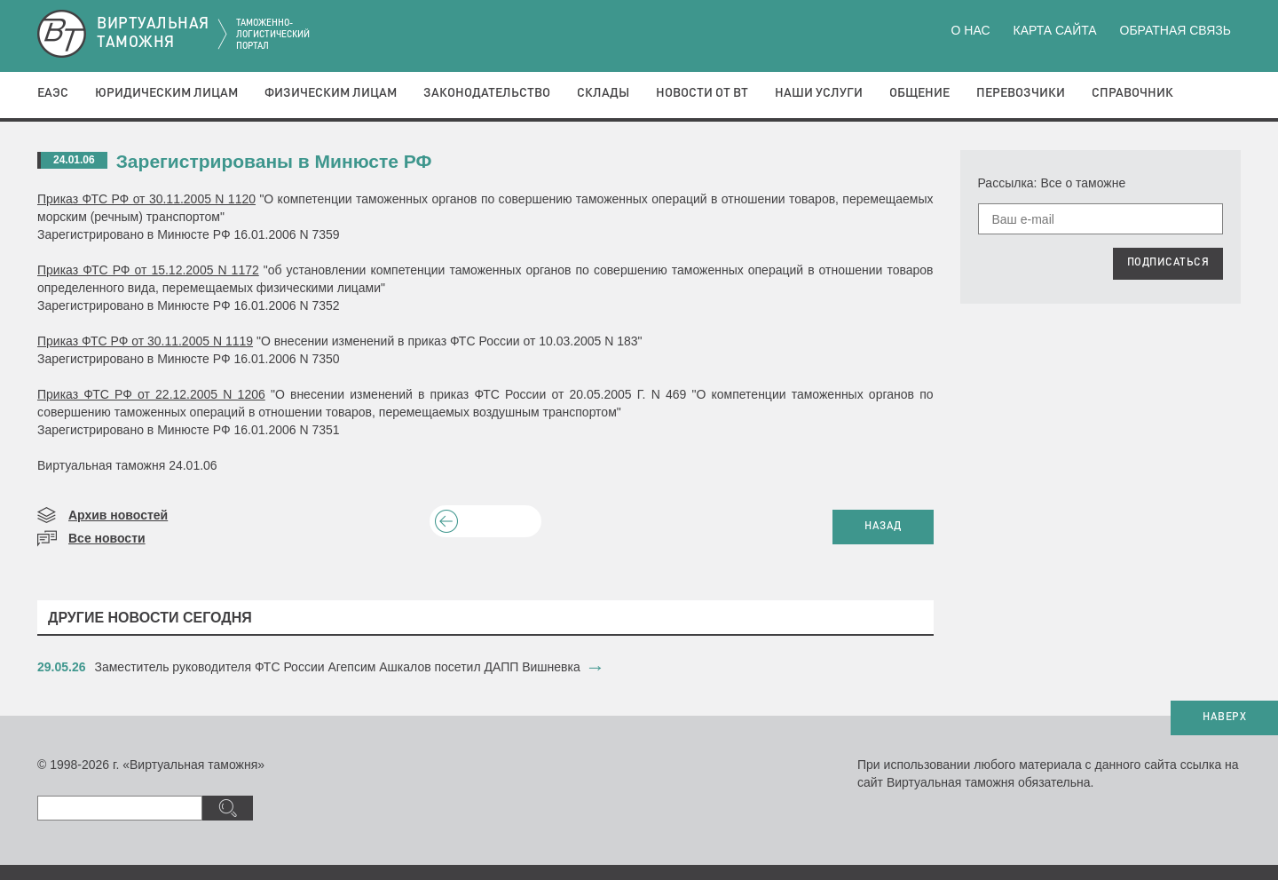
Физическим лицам (330, 93)
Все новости (107, 538)
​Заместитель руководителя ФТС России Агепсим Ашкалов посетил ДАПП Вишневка (337, 667)
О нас (970, 30)
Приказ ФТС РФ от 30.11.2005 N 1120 (146, 199)
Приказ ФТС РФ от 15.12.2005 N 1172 (148, 270)
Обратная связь (1175, 30)
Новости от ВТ (702, 93)
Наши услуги (819, 93)
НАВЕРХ (1224, 717)
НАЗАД (883, 526)
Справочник (1132, 93)
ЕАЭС (52, 93)
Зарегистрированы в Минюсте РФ (274, 161)
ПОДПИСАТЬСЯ (1168, 263)
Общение (919, 93)
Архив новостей (118, 515)
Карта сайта (1054, 30)
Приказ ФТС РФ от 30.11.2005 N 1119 (145, 341)
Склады (603, 93)
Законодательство (486, 93)
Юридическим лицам (166, 93)
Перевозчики (1020, 93)
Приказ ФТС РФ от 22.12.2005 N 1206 (151, 394)
